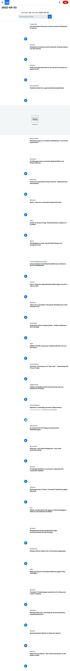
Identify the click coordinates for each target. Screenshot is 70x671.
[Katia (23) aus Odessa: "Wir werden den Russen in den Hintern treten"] (49, 661)
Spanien (32, 590)
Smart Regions (35, 405)
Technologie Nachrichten (38, 261)
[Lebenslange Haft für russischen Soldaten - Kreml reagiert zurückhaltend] (49, 476)
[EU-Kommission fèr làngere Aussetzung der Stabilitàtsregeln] (49, 435)
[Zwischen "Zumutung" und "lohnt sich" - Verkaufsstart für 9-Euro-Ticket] (49, 373)
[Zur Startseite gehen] (7, 2)
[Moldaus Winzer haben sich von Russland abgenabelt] (49, 558)
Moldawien (33, 548)
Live (65, 2)
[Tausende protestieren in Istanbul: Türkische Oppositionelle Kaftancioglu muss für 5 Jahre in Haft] (49, 291)
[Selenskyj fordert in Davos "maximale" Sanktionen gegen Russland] (49, 496)
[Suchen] (35, 17)
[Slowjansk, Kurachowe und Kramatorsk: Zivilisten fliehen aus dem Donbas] (49, 54)
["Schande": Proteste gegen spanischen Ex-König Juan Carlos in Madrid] (49, 599)
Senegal (32, 528)
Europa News (34, 85)
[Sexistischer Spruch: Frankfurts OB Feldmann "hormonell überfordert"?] (49, 148)
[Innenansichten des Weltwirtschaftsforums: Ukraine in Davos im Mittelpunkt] (49, 271)
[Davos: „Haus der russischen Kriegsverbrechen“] (49, 209)
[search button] (50, 17)
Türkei (32, 282)
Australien (33, 323)
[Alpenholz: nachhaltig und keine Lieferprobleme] (49, 414)
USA (31, 569)
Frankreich (33, 24)
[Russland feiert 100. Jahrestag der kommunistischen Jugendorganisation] (49, 620)
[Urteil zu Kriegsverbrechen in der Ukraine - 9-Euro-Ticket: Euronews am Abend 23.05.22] (49, 75)
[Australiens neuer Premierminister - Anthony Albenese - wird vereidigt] (49, 332)
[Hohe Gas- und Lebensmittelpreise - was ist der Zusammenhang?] (49, 456)
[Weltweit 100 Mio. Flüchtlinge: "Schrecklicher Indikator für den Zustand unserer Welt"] (49, 353)
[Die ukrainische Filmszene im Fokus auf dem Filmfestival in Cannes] (49, 33)
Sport (32, 241)
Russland (33, 159)
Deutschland (34, 138)
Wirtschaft (33, 425)
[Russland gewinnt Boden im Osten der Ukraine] (49, 640)
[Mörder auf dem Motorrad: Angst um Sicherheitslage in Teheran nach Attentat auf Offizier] (49, 517)
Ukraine (32, 44)
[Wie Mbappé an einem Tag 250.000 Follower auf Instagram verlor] (49, 250)
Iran (31, 507)
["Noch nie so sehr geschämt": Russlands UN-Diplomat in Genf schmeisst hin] (49, 312)
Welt (31, 220)
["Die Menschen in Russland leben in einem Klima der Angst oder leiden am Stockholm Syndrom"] (49, 168)
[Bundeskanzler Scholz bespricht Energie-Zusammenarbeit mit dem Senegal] (49, 538)
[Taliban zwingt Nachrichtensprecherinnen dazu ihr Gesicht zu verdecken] (49, 394)
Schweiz (33, 200)
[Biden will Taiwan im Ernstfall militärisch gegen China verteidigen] (49, 579)
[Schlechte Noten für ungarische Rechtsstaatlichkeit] (49, 95)
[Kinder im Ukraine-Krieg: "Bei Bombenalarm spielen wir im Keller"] (49, 230)
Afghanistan (34, 384)
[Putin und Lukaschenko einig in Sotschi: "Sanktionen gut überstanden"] (49, 189)
